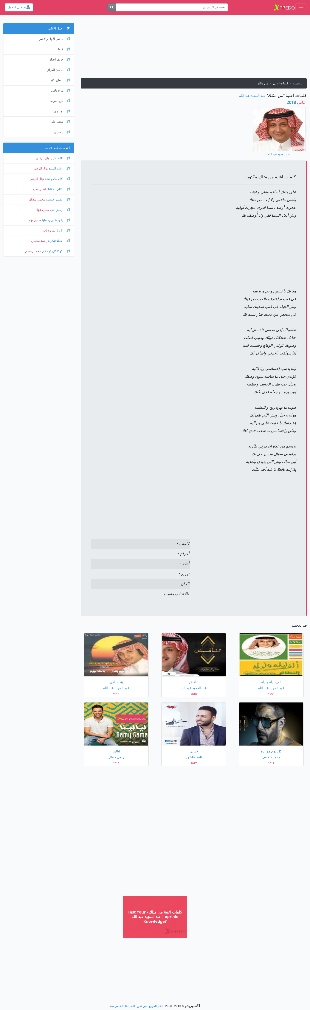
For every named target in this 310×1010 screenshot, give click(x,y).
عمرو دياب (49, 230)
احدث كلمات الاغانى (57, 148)
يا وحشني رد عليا (56, 220)
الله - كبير (60, 158)
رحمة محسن (39, 241)
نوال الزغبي (43, 158)
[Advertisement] (194, 48)
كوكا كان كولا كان (55, 251)
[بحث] (111, 7)
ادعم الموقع (156, 1006)
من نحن (142, 1006)
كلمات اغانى (280, 83)
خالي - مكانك (58, 189)
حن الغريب (60, 101)
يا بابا (63, 230)
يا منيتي (62, 132)
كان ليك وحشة (57, 179)
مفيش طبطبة (57, 199)
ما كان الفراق (58, 70)
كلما (64, 49)
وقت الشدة (59, 168)
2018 (297, 102)
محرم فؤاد (42, 210)
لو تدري (62, 111)
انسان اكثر (60, 80)
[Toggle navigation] (301, 7)
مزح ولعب (60, 90)
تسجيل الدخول (19, 7)
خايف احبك (60, 59)
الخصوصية (116, 1006)
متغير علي (60, 121)
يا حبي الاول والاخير (54, 39)
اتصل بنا (130, 1006)
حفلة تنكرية (58, 241)
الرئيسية (298, 83)
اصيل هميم (39, 189)
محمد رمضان (37, 199)
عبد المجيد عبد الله (252, 96)
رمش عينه (59, 210)
